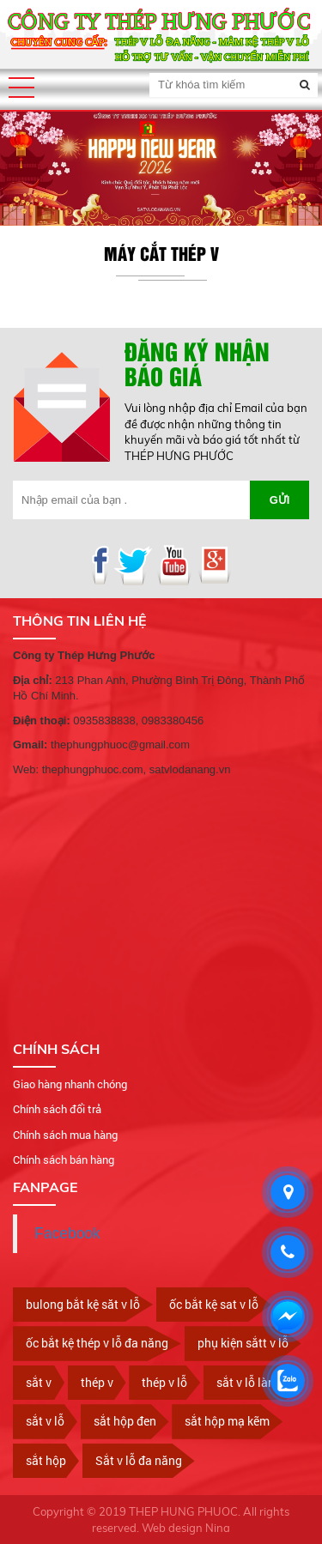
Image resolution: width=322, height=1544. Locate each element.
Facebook (67, 1233)
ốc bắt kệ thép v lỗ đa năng (97, 1343)
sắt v (39, 1382)
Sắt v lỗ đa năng (138, 1460)
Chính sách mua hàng (65, 1134)
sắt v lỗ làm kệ (254, 1382)
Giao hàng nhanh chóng (70, 1084)
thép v (97, 1382)
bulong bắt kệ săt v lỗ (83, 1304)
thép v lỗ (164, 1382)
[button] (21, 87)
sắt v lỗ (45, 1421)
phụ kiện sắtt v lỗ (243, 1343)
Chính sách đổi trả (57, 1109)
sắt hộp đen (125, 1421)
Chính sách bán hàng (63, 1159)
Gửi (280, 499)
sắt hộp (46, 1460)
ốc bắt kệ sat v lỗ (213, 1304)
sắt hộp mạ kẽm (227, 1421)
